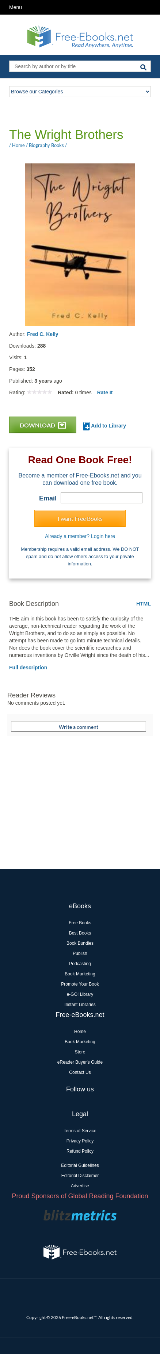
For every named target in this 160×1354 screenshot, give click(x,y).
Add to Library (104, 426)
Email (48, 498)
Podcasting (80, 963)
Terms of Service (80, 1130)
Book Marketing (80, 973)
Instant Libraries (79, 1004)
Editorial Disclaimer (80, 1175)
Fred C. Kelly (42, 334)
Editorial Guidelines (80, 1165)
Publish (80, 953)
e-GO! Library (80, 994)
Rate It (105, 392)
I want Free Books (80, 518)
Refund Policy (80, 1151)
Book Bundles (80, 943)
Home (80, 1031)
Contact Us (80, 1072)
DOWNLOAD (43, 425)
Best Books (80, 933)
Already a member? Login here (80, 536)
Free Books (80, 922)
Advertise (80, 1185)
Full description (28, 667)
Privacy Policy (80, 1141)
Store (80, 1052)
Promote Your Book (80, 984)
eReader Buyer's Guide (80, 1062)
